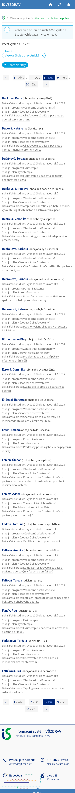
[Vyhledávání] (59, 4)
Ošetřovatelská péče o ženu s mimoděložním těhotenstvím (30, 660)
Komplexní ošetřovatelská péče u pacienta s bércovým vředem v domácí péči (32, 569)
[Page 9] (46, 84)
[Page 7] (6, 78)
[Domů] (50, 4)
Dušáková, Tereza (14, 158)
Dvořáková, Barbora (15, 249)
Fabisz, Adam (11, 494)
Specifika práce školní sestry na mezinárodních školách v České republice (31, 419)
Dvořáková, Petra (13, 309)
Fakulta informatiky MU (38, 735)
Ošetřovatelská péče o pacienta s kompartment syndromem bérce (32, 147)
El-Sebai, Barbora (13, 400)
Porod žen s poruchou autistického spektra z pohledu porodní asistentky (33, 298)
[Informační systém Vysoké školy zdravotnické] (11, 4)
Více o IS (52, 775)
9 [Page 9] (62, 77)
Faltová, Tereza (12, 580)
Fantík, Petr (9, 610)
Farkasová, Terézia (14, 641)
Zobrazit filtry (15, 65)
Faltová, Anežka (12, 550)
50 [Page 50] (31, 84)
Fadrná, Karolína (12, 524)
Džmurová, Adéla (13, 339)
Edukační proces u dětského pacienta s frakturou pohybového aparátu (35, 600)
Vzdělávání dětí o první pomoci (41, 541)
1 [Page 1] (19, 77)
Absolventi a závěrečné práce (51, 18)
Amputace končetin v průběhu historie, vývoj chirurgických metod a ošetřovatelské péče (36, 208)
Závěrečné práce (20, 18)
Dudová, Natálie (12, 128)
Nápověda (15, 775)
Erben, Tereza (11, 430)
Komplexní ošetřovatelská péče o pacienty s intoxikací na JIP (32, 513)
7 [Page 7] (35, 77)
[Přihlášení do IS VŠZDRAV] (68, 4)
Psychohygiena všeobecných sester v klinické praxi (34, 328)
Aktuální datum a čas (58, 764)
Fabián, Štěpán (11, 460)
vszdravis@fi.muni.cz (20, 764)
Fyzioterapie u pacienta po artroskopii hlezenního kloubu (35, 630)
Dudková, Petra (12, 98)
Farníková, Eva (11, 671)
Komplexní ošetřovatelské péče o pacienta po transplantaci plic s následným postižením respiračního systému (34, 481)
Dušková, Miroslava (15, 189)
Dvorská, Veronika (14, 219)
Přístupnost (53, 779)
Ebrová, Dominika (13, 369)
